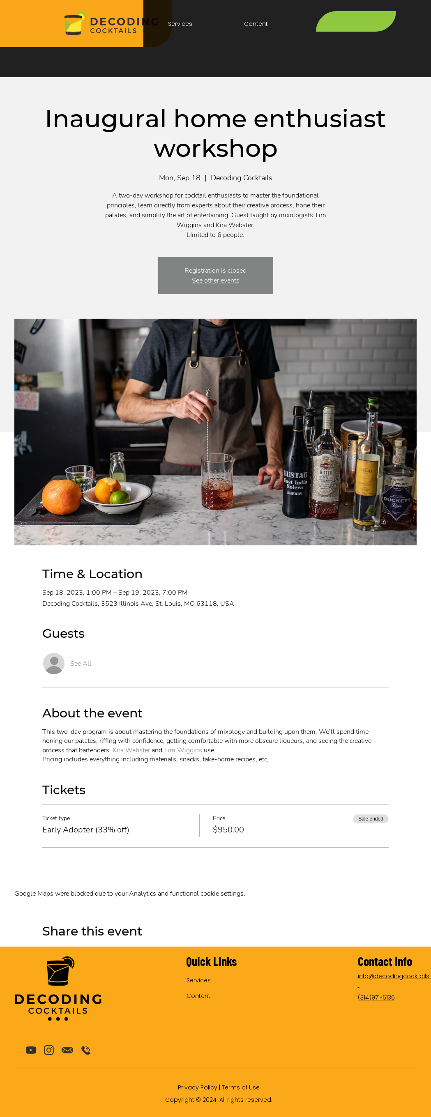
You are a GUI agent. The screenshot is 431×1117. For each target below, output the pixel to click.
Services (199, 980)
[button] (180, 24)
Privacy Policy (197, 1087)
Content (198, 996)
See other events (216, 280)
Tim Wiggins (183, 750)
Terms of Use (241, 1087)
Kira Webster (131, 750)
